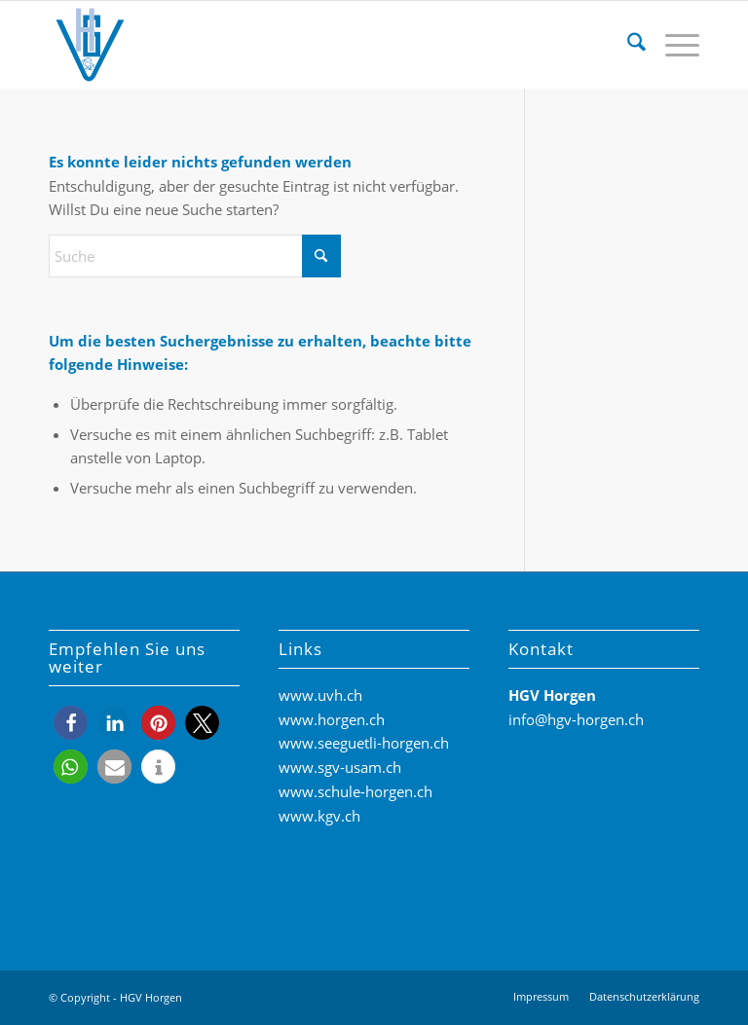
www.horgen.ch (332, 719)
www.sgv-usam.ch (340, 767)
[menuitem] (627, 45)
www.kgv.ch (319, 815)
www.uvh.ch (320, 695)
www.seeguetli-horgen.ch (364, 742)
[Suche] (627, 45)
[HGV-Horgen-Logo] (90, 45)
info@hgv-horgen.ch (576, 719)
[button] (71, 723)
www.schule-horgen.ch (355, 791)
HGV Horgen (151, 997)
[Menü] (672, 45)
